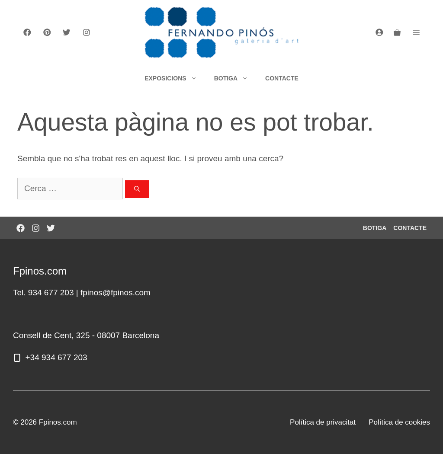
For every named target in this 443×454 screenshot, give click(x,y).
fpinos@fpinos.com (115, 292)
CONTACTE (282, 78)
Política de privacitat (323, 422)
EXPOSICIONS (174, 78)
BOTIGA (235, 78)
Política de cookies (399, 422)
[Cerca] (137, 189)
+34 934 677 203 (56, 357)
